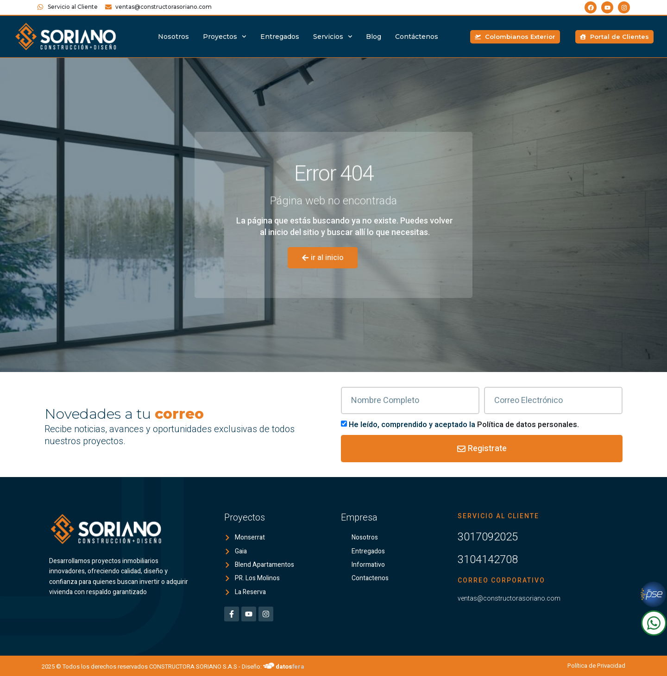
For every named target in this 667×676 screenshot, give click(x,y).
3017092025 (488, 536)
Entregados (279, 36)
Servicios (332, 36)
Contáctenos (416, 36)
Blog (373, 36)
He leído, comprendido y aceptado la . (464, 424)
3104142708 (488, 559)
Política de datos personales (527, 424)
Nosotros (173, 36)
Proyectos (224, 36)
